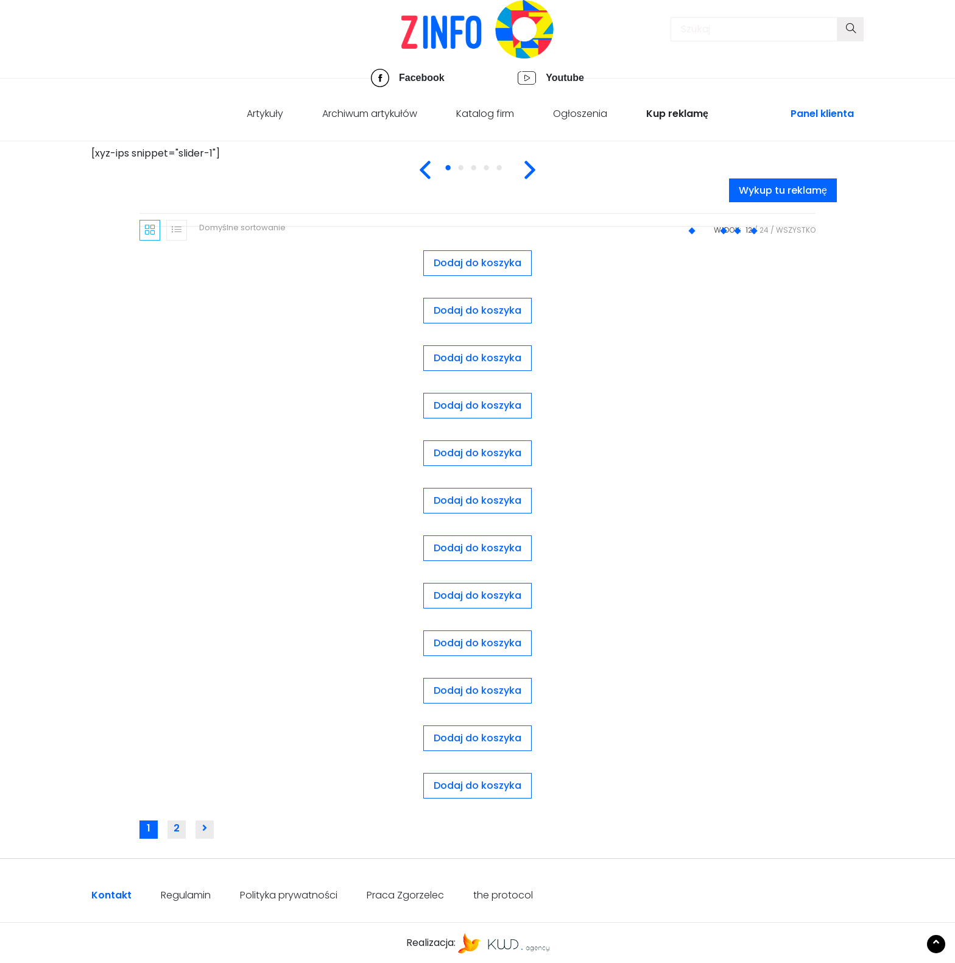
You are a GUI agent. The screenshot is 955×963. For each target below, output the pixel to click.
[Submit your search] (850, 29)
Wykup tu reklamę (783, 190)
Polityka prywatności (288, 895)
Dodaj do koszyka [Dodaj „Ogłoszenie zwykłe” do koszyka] (477, 358)
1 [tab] (457, 175)
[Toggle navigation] (106, 31)
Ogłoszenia (580, 114)
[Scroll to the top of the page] (936, 944)
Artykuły (265, 114)
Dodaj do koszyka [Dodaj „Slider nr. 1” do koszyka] (477, 548)
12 (748, 230)
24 (764, 230)
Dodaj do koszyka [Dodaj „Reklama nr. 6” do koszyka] (477, 500)
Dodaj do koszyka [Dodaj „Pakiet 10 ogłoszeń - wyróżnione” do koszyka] (477, 405)
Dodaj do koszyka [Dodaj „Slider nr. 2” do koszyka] (477, 595)
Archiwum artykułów (369, 114)
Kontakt (111, 895)
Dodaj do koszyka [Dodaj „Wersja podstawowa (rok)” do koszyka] (477, 738)
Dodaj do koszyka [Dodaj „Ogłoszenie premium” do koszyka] (477, 263)
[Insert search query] (754, 29)
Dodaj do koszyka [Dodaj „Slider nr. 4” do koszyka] (477, 690)
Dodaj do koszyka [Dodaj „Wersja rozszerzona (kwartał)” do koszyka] (477, 785)
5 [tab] (508, 175)
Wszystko (796, 230)
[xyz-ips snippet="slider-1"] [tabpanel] (155, 153)
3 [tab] (482, 175)
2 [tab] (469, 175)
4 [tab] (495, 175)
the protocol (503, 895)
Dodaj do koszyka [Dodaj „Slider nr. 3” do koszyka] (477, 643)
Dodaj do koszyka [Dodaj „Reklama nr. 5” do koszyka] (477, 453)
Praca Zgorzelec (405, 895)
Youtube (565, 77)
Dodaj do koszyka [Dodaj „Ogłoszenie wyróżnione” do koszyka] (477, 310)
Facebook (422, 77)
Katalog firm (485, 114)
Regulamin (186, 895)
